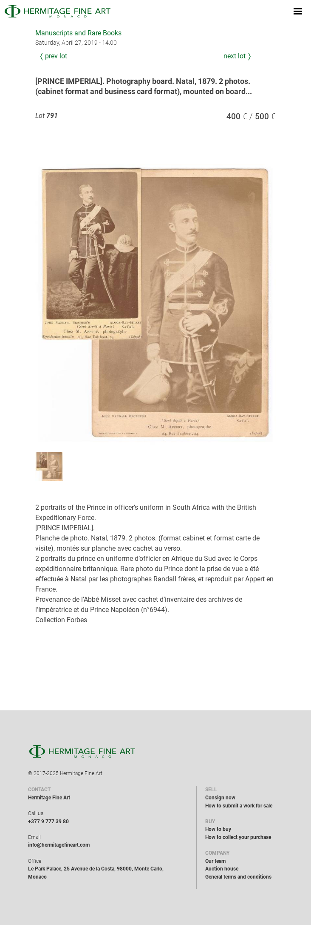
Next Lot (234, 56)
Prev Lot (56, 56)
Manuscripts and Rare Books (78, 33)
